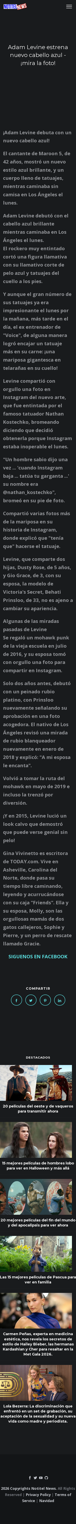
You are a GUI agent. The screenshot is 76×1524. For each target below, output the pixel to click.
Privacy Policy (38, 1494)
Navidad (46, 1500)
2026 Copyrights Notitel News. (29, 1488)
